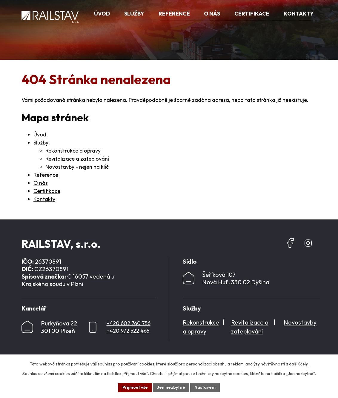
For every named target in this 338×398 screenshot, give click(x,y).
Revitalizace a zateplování (77, 158)
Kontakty (44, 199)
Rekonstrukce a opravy (73, 150)
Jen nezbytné (171, 387)
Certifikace (46, 191)
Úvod (39, 134)
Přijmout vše (135, 387)
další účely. (298, 364)
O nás (40, 182)
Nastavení (205, 387)
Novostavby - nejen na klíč (77, 166)
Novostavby (300, 322)
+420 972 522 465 (128, 330)
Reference (45, 174)
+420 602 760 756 (128, 323)
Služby (40, 142)
